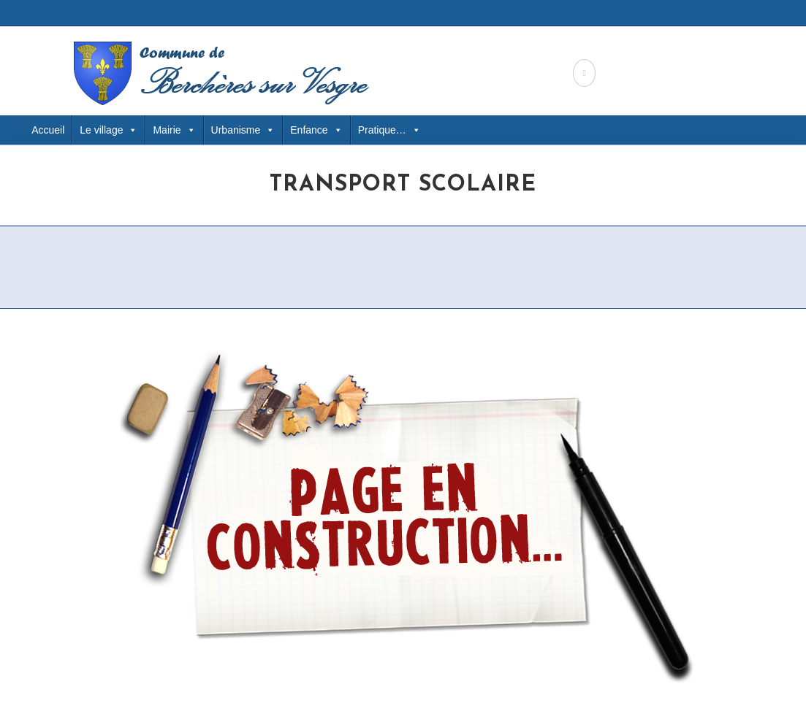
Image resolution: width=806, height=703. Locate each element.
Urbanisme (243, 130)
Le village (108, 130)
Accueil (47, 130)
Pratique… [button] (389, 130)
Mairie (174, 130)
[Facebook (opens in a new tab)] (584, 73)
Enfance (316, 130)
